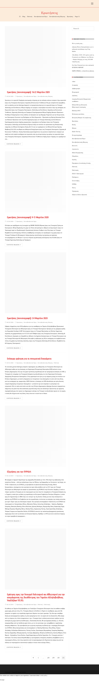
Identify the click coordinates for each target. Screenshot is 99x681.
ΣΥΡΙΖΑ (74, 184)
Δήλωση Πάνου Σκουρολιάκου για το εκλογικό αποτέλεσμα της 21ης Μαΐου (82, 49)
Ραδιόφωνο (75, 177)
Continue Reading (14, 144)
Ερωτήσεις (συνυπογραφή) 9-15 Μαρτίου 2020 (28, 217)
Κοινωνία (74, 145)
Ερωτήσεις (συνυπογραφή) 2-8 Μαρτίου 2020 (27, 318)
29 (53, 658)
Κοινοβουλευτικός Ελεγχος (45, 96)
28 (48, 658)
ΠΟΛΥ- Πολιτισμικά (78, 173)
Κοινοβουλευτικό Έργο (30, 96)
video (73, 81)
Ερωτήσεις (19, 96)
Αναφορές (75, 85)
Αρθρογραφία (76, 88)
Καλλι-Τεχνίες (76, 131)
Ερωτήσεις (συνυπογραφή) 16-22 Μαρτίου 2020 (28, 92)
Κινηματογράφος (77, 135)
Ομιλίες (74, 159)
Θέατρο (74, 128)
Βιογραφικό (75, 92)
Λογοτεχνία (75, 149)
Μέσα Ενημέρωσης (77, 152)
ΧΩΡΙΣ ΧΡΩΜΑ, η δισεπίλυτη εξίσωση (83, 71)
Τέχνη (74, 187)
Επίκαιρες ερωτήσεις (78, 114)
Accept (2, 680)
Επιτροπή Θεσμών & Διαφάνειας (81, 117)
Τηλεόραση (75, 191)
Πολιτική (56, 363)
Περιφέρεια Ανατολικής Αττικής (81, 163)
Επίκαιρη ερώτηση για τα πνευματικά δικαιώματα (29, 358)
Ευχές (74, 124)
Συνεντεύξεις (75, 180)
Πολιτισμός (47, 604)
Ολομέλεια (75, 156)
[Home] (19, 16)
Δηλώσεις (74, 95)
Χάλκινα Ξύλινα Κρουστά (79, 194)
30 (58, 658)
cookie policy (43, 675)
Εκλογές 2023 (76, 110)
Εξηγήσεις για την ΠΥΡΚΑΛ (19, 471)
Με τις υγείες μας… (77, 43)
